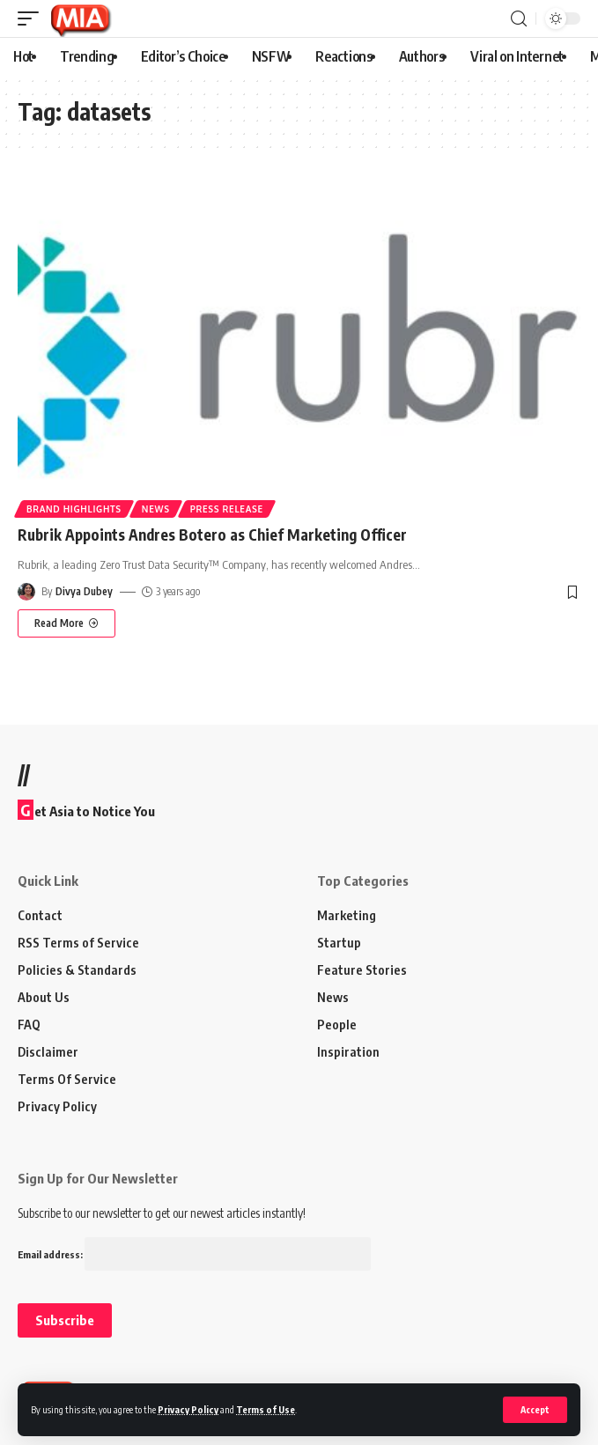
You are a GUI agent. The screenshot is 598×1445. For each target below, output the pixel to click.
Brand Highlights (74, 509)
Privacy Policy (188, 1409)
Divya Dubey (84, 591)
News (156, 509)
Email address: (194, 1254)
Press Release (226, 509)
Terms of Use (265, 1409)
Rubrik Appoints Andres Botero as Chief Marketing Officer (212, 534)
